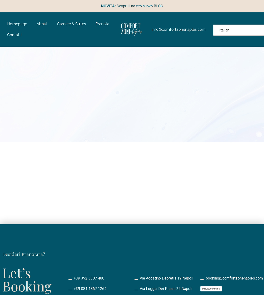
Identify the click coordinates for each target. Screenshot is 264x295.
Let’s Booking (27, 279)
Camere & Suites (71, 24)
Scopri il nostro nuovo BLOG (132, 6)
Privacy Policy (211, 288)
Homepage (17, 24)
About (42, 24)
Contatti (14, 35)
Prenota (102, 24)
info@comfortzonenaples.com (179, 29)
